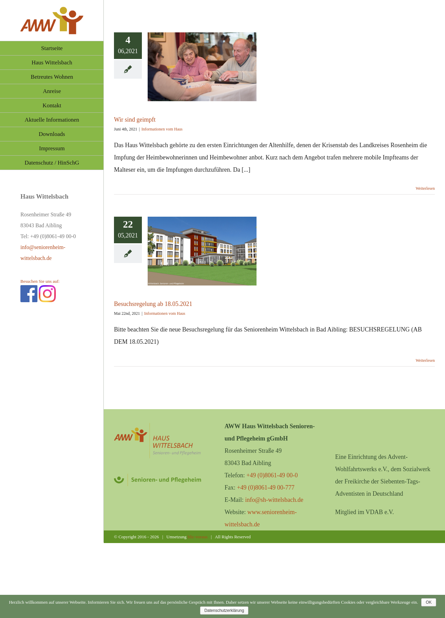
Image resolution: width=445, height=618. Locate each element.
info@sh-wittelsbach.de (274, 499)
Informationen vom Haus (162, 129)
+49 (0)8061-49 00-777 (265, 487)
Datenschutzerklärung (224, 610)
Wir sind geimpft (134, 119)
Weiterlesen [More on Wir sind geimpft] (425, 188)
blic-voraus (198, 536)
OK (428, 602)
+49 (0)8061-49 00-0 (272, 475)
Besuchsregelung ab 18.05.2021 (153, 303)
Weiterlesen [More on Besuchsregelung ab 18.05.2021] (425, 360)
